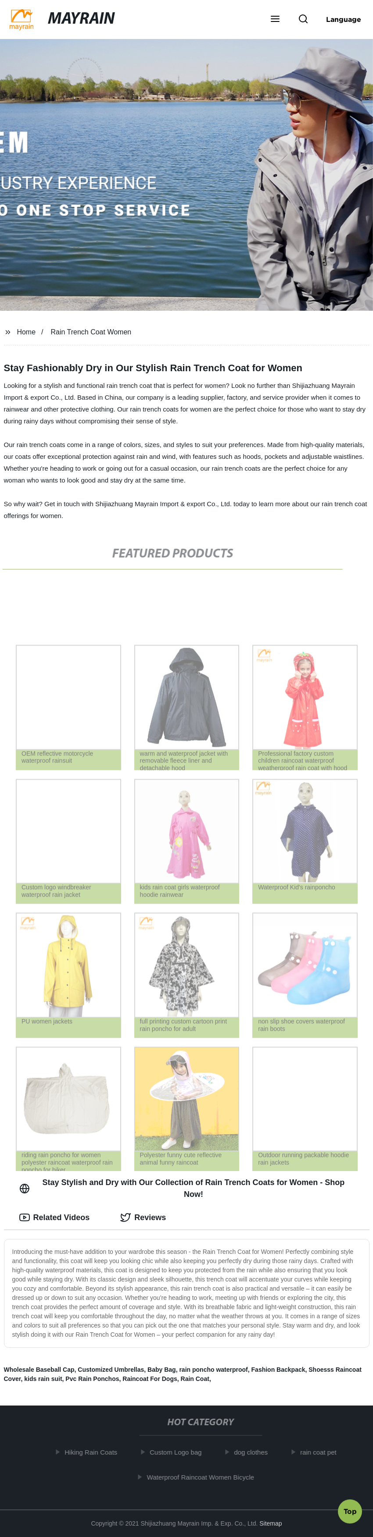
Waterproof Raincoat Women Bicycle (203, 1476)
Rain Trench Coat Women (90, 332)
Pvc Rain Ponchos (92, 1378)
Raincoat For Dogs (149, 1378)
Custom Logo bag (178, 1452)
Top (350, 1513)
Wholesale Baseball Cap (39, 1369)
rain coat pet (321, 1452)
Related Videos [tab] (54, 1217)
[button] (275, 20)
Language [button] (343, 19)
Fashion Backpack (278, 1369)
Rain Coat (195, 1378)
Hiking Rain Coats (93, 1452)
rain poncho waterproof (213, 1369)
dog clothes (253, 1452)
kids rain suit (43, 1378)
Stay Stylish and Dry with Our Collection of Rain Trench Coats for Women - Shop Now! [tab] (182, 1188)
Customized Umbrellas (111, 1369)
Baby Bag (161, 1369)
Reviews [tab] (143, 1217)
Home (26, 332)
